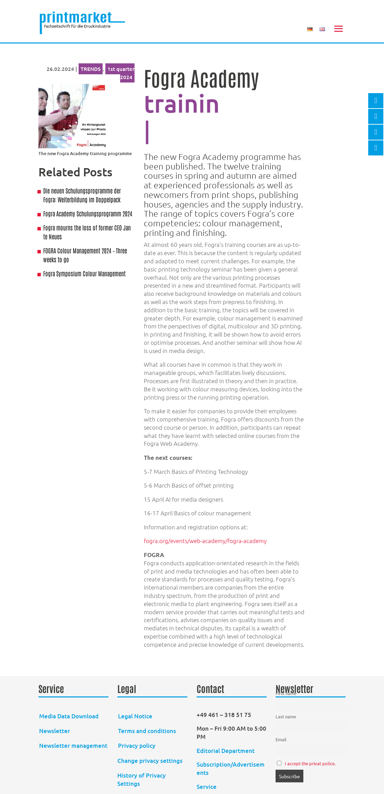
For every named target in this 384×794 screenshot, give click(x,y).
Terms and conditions (147, 731)
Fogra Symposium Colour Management (84, 273)
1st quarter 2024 (121, 72)
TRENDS (91, 68)
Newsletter (54, 731)
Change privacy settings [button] (150, 761)
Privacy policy (136, 745)
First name (286, 693)
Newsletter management (73, 745)
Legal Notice (135, 716)
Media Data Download (68, 716)
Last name (286, 716)
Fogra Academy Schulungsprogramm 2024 (87, 213)
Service (207, 787)
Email (281, 739)
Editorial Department (226, 751)
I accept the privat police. (310, 763)
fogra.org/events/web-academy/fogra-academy (205, 540)
